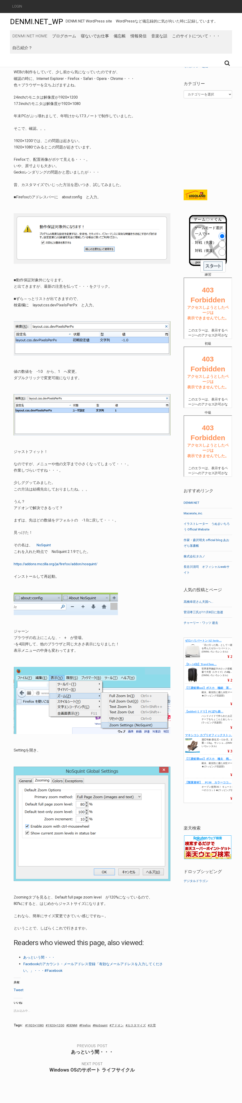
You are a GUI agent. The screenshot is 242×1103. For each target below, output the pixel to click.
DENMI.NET (192, 502)
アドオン (122, 1024)
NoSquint (44, 545)
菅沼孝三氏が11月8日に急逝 (205, 612)
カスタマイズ (143, 1024)
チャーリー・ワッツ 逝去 (202, 623)
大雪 (161, 1024)
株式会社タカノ (195, 556)
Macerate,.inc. (194, 513)
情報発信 (138, 45)
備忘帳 (120, 45)
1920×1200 (56, 1024)
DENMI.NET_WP (38, 21)
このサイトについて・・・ (196, 45)
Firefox (88, 1024)
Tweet (19, 988)
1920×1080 (35, 1024)
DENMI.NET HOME (29, 45)
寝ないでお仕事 (95, 45)
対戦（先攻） (205, 242)
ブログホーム (64, 45)
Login (17, 6)
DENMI (74, 1024)
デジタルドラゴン (197, 881)
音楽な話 (159, 45)
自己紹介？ (22, 62)
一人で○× (202, 234)
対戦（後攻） (205, 250)
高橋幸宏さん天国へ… (200, 602)
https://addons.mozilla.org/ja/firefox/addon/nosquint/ (58, 563)
